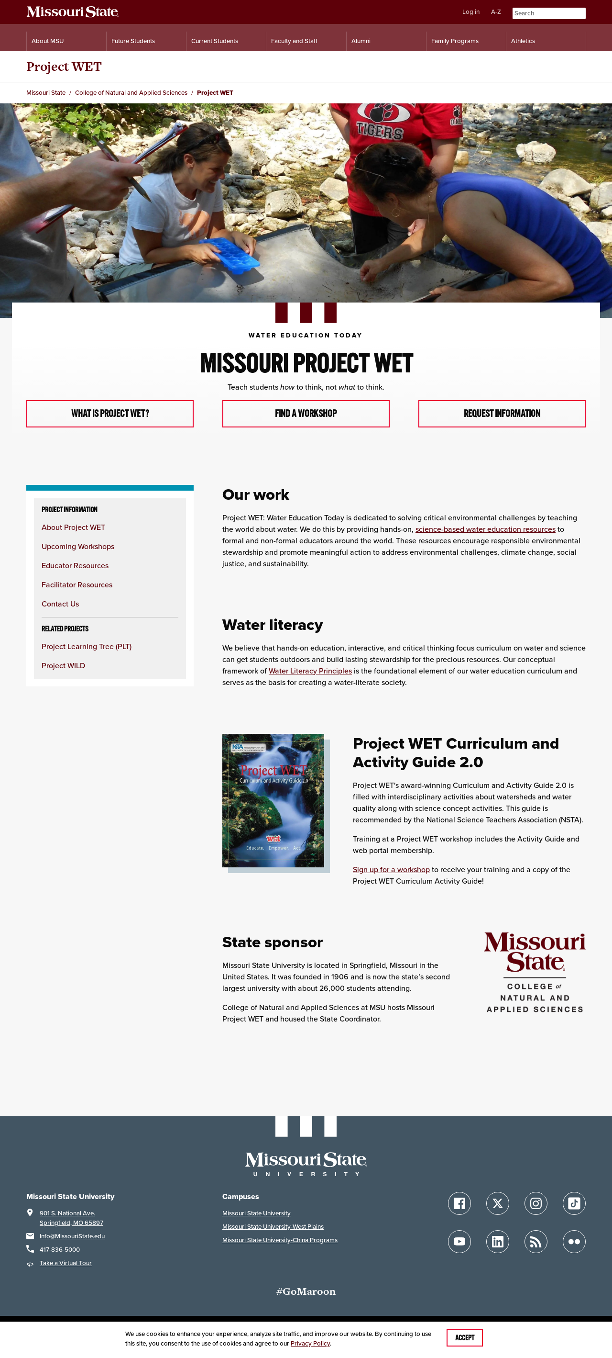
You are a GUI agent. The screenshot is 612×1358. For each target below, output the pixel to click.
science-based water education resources (485, 529)
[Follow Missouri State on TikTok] (574, 1203)
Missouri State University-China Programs (280, 1240)
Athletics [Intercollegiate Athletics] (523, 40)
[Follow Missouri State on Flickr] (574, 1242)
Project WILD (63, 666)
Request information (501, 414)
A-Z (496, 11)
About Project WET (73, 528)
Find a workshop (306, 414)
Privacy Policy (310, 1343)
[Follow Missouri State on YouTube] (459, 1242)
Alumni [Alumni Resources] (361, 40)
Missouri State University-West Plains (273, 1227)
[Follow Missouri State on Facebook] (459, 1203)
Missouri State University (256, 1213)
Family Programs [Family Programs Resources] (455, 40)
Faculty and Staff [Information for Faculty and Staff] (294, 40)
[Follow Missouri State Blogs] (536, 1242)
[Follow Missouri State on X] (497, 1203)
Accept (464, 1338)
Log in (471, 11)
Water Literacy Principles (310, 671)
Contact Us (60, 604)
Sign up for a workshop (391, 870)
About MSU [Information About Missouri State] (48, 40)
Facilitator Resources (77, 585)
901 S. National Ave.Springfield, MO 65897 (71, 1218)
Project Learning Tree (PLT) (86, 647)
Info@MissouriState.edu (72, 1236)
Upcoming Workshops (78, 547)
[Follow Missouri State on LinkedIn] (497, 1242)
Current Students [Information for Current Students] (214, 40)
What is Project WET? (110, 414)
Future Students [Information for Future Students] (133, 40)
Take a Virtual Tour (66, 1263)
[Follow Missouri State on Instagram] (536, 1203)
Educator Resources (75, 566)
